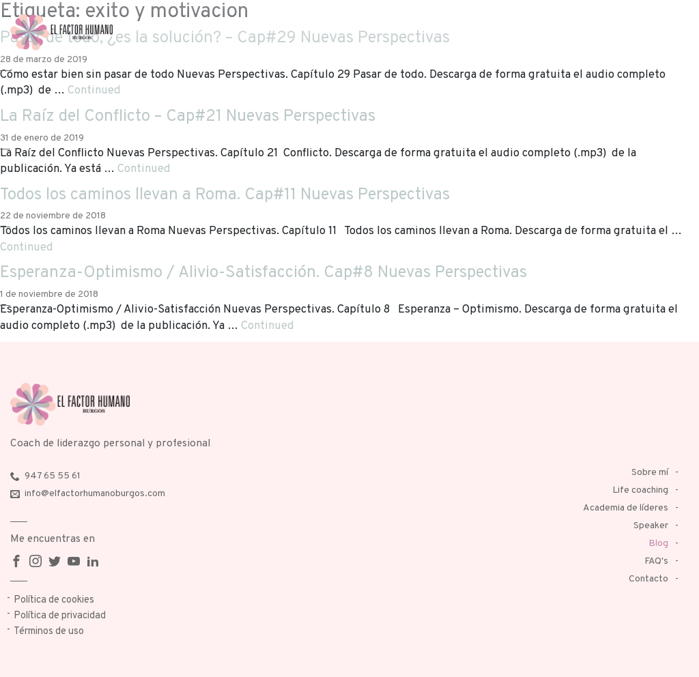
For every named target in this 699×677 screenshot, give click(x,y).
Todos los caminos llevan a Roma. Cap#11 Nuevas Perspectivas (225, 195)
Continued (94, 90)
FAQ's (656, 561)
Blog (658, 543)
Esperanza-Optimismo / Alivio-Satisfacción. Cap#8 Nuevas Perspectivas (263, 273)
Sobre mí (649, 472)
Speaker (650, 526)
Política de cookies (54, 600)
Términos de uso (49, 631)
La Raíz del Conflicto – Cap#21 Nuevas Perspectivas (187, 116)
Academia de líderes (625, 508)
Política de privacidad (60, 615)
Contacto (648, 579)
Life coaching (640, 490)
